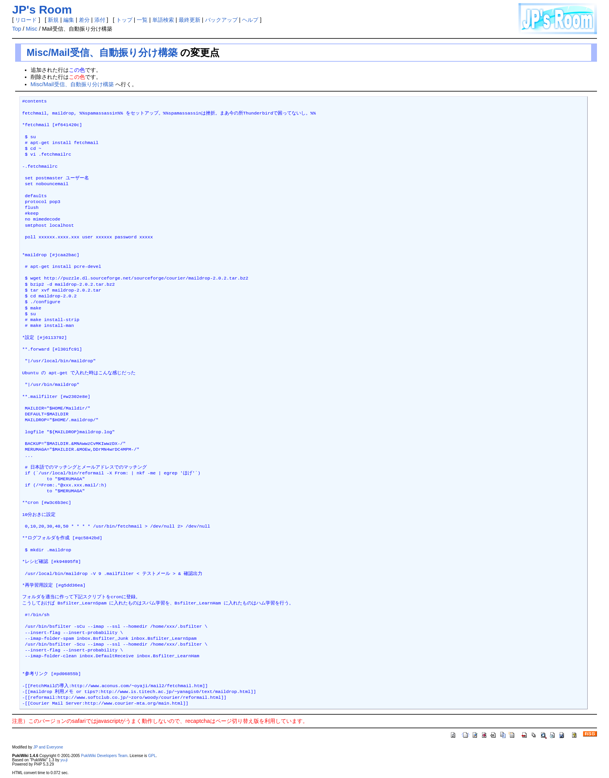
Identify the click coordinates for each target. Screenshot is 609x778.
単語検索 (163, 20)
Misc (32, 29)
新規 (53, 20)
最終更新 (189, 20)
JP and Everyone (48, 747)
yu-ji (64, 760)
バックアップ (221, 20)
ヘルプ (250, 20)
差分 (84, 20)
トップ (124, 20)
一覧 (142, 20)
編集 (68, 20)
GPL (152, 756)
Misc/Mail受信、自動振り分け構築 (102, 52)
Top (16, 29)
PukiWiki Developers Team (104, 756)
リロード (26, 20)
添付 (99, 20)
